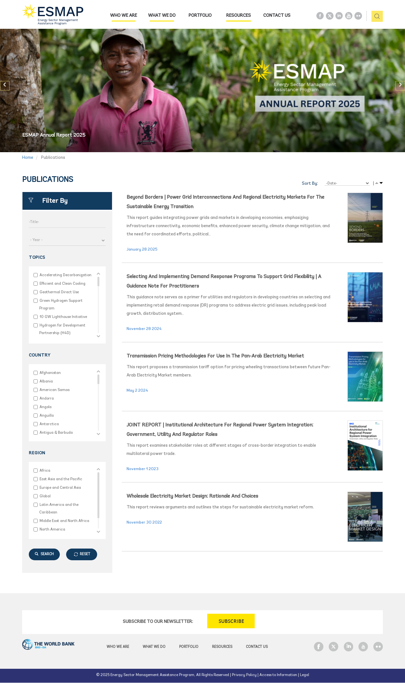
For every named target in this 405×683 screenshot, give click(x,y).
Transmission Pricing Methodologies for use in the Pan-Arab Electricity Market (215, 356)
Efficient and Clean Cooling (62, 284)
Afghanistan (50, 373)
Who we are (123, 15)
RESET (85, 554)
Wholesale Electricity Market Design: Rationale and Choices (192, 496)
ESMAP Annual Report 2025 (53, 135)
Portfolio (200, 15)
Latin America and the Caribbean (58, 508)
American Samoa (54, 390)
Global (45, 496)
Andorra (46, 398)
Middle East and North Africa (64, 521)
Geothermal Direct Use (59, 292)
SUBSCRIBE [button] (231, 621)
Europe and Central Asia (60, 488)
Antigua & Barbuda (56, 433)
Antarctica (49, 424)
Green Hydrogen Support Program (61, 304)
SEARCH (44, 554)
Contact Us (276, 15)
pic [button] (375, 16)
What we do (162, 15)
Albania (46, 381)
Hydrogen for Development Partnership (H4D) (62, 329)
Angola (45, 407)
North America (52, 529)
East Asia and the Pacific (60, 479)
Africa (44, 471)
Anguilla (46, 415)
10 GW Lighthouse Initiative (63, 317)
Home (27, 157)
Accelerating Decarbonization (65, 275)
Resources (238, 15)
